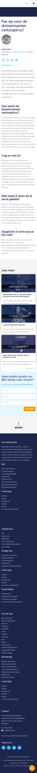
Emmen (3, 506)
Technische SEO (6, 479)
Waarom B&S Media (8, 621)
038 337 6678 (6, 728)
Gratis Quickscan (7, 618)
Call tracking (5, 547)
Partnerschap (5, 645)
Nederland (14, 509)
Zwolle (3, 498)
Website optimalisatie (8, 666)
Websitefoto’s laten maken (10, 672)
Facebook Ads (6, 594)
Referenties (5, 629)
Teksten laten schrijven (8, 482)
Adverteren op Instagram (9, 596)
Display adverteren (7, 558)
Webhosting (5, 675)
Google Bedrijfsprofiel (8, 474)
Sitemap (18, 766)
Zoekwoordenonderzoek (9, 485)
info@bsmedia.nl (8, 730)
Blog (3, 639)
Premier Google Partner (9, 647)
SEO (2, 533)
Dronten (4, 504)
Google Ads (5, 536)
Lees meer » (29, 368)
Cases (3, 631)
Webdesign (5, 539)
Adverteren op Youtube (9, 555)
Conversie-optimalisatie (9, 669)
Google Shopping (7, 560)
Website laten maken (8, 661)
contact (13, 242)
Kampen (4, 496)
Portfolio (4, 634)
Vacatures (4, 637)
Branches (4, 623)
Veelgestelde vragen (8, 650)
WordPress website (8, 677)
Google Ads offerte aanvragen (11, 566)
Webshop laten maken (8, 664)
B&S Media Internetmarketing (11, 447)
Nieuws (4, 642)
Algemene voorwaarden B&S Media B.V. (18, 757)
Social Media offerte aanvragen (11, 602)
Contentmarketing (7, 471)
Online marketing (18, 52)
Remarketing (5, 563)
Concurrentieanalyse (8, 469)
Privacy (12, 766)
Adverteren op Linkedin (9, 599)
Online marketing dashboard (10, 544)
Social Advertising (7, 541)
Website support (7, 653)
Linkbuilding (5, 476)
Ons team (4, 626)
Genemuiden (5, 501)
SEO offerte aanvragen (8, 487)
